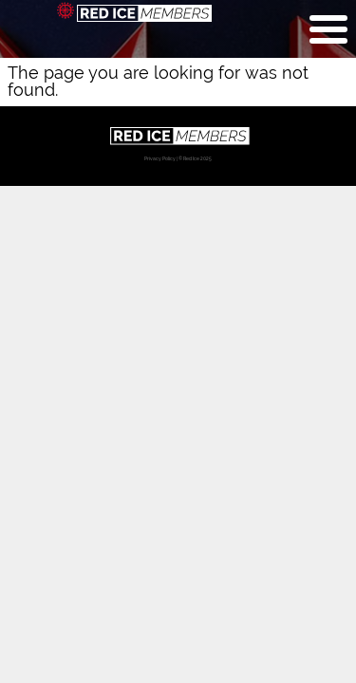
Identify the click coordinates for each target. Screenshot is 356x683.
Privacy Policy (160, 158)
